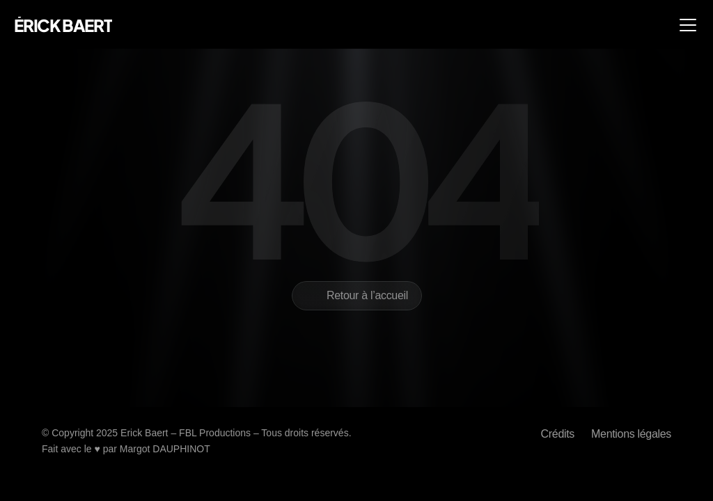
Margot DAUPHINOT (165, 448)
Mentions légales (631, 434)
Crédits (557, 434)
